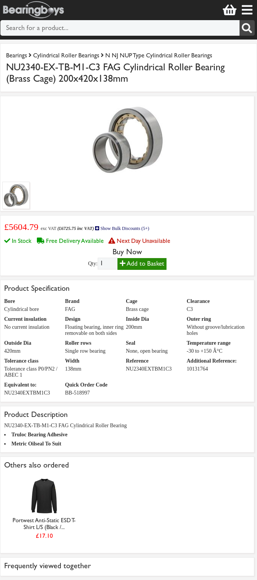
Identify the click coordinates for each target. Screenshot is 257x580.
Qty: (93, 263)
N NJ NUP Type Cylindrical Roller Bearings (158, 55)
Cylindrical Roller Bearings (66, 55)
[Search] (247, 28)
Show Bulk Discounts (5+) (122, 228)
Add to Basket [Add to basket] (142, 263)
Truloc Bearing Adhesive (39, 434)
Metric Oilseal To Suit (36, 444)
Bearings (16, 55)
